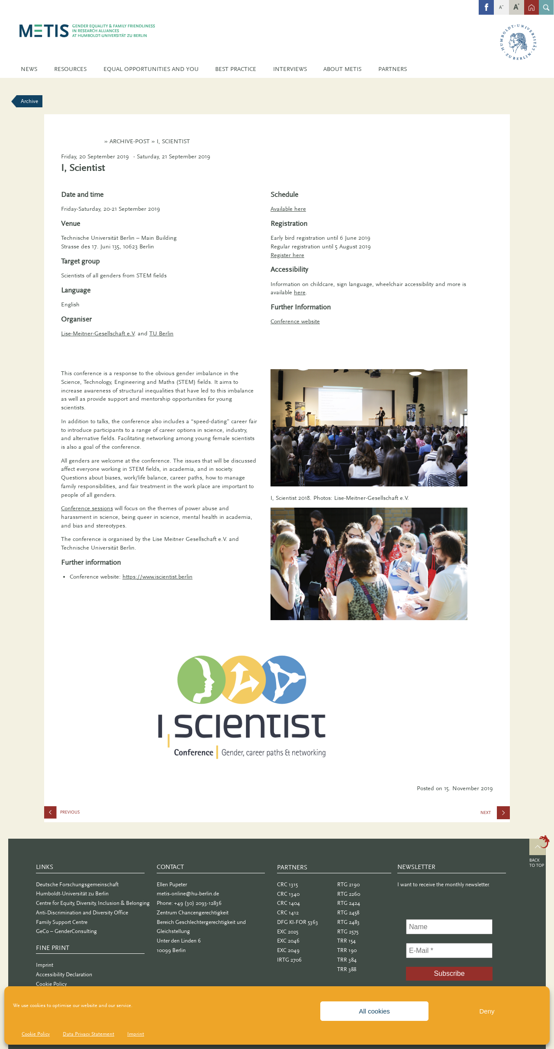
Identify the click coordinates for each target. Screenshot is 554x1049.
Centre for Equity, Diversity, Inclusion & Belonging (93, 903)
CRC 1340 (288, 894)
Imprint (135, 1034)
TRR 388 (346, 969)
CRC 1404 (288, 903)
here (300, 292)
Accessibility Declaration (64, 974)
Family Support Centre (61, 922)
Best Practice (235, 69)
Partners (392, 69)
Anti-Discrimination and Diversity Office (82, 912)
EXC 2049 (288, 950)
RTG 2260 (348, 894)
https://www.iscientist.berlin (157, 576)
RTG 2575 (347, 931)
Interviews (290, 69)
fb (486, 2)
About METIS (342, 69)
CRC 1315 (287, 884)
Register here (287, 255)
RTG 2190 (348, 884)
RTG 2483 (348, 922)
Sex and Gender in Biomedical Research (496, 815)
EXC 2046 (288, 940)
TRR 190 (347, 950)
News (29, 69)
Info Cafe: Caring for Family (87, 814)
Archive (29, 101)
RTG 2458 (348, 912)
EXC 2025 (287, 931)
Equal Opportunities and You (151, 69)
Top (539, 852)
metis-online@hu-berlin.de (188, 893)
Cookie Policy (36, 1034)
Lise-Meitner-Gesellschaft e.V (98, 333)
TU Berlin (161, 333)
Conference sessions (87, 508)
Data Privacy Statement (88, 1034)
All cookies (374, 1011)
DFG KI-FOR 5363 (297, 922)
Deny (486, 1011)
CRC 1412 (288, 912)
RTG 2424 (348, 903)
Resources (70, 69)
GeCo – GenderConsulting (66, 931)
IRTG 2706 (289, 959)
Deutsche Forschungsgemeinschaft (77, 884)
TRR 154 (346, 940)
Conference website (295, 321)
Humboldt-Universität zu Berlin (72, 893)
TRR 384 (347, 959)
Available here (288, 209)
